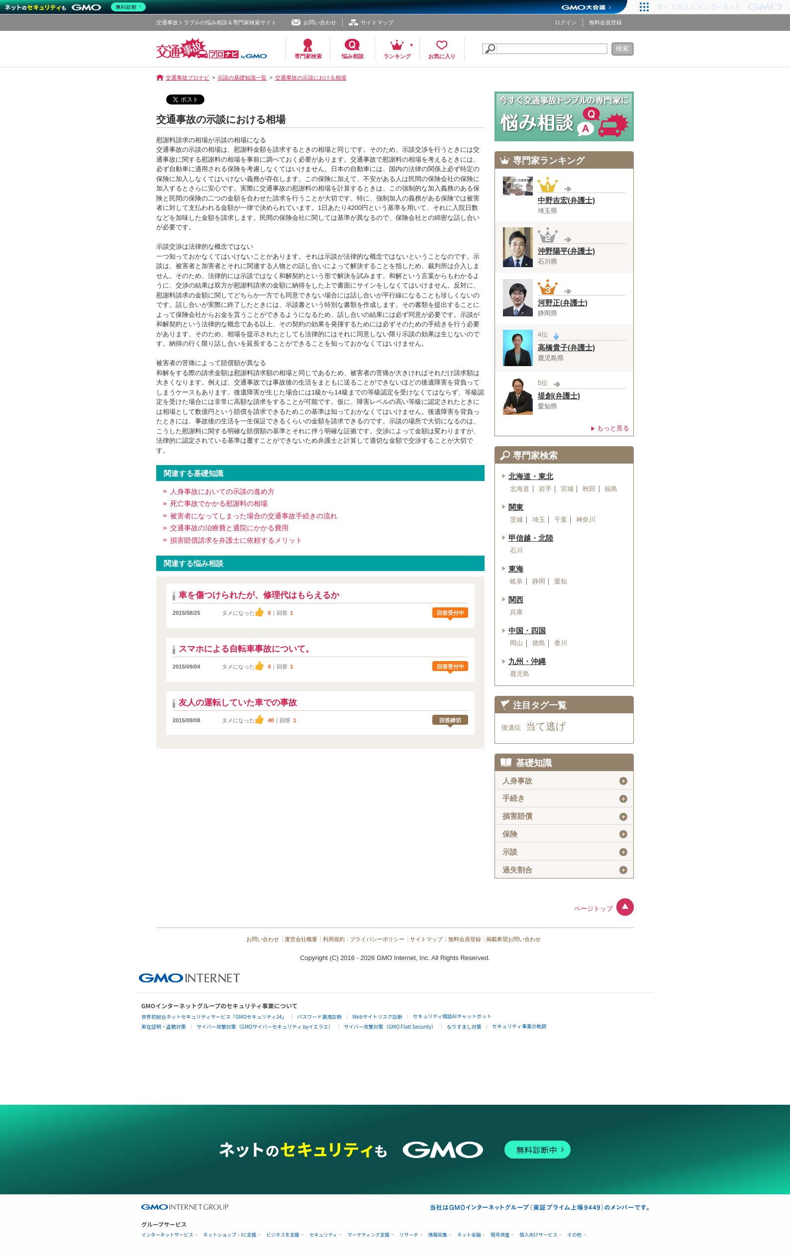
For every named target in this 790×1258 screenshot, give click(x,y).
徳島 (538, 643)
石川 (516, 550)
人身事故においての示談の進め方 (222, 491)
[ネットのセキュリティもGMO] (76, 7)
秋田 (589, 488)
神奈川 (585, 519)
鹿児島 (519, 674)
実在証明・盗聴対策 (163, 1026)
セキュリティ (323, 1235)
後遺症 (511, 727)
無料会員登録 (605, 22)
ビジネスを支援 (282, 1235)
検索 (622, 48)
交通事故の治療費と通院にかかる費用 (229, 528)
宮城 (567, 488)
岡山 (516, 643)
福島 (610, 488)
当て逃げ (546, 726)
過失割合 (564, 870)
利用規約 (334, 939)
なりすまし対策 (464, 1026)
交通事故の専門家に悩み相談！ (564, 116)
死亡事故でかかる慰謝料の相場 (219, 503)
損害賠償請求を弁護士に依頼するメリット (236, 540)
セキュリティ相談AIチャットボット (452, 1016)
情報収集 (437, 1235)
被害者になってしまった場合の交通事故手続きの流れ (253, 516)
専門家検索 (308, 56)
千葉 (560, 519)
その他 (574, 1235)
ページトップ (593, 908)
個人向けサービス (538, 1235)
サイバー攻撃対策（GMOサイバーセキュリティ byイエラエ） (265, 1026)
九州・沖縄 (527, 662)
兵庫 (516, 612)
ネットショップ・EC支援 (230, 1235)
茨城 (516, 519)
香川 (560, 643)
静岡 (538, 581)
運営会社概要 (301, 939)
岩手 (545, 488)
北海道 (519, 488)
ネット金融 (469, 1235)
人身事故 (564, 781)
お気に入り (442, 56)
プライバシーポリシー (377, 939)
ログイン (566, 22)
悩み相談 (353, 56)
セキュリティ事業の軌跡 (519, 1026)
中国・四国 (527, 631)
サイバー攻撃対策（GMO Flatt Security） (390, 1026)
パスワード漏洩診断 (319, 1016)
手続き (564, 798)
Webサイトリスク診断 (377, 1016)
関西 (515, 600)
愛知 (560, 581)
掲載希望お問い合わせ (513, 939)
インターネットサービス (167, 1235)
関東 (515, 507)
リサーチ (408, 1235)
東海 (515, 569)
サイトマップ (377, 22)
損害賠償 (564, 816)
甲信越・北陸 (530, 538)
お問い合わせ (319, 22)
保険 (564, 834)
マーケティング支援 (368, 1235)
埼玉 (538, 519)
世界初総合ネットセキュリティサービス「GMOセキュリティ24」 (214, 1016)
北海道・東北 (530, 477)
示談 (564, 852)
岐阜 (516, 581)
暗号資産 (500, 1235)
